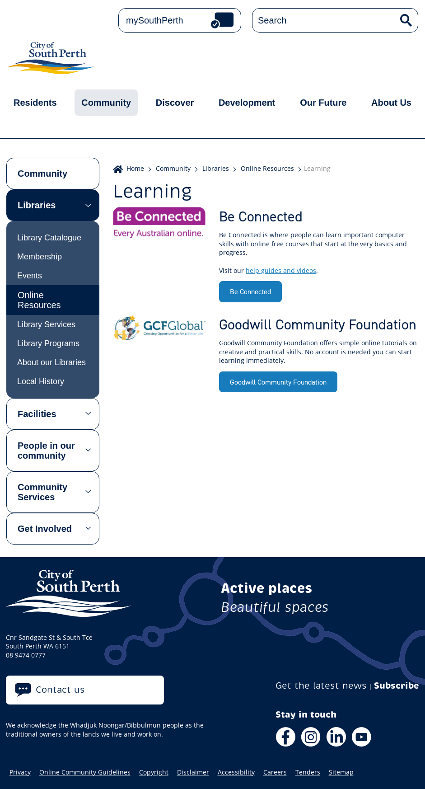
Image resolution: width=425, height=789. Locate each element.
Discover (175, 103)
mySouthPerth (154, 20)
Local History (40, 381)
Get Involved (45, 529)
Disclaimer (193, 772)
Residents (35, 103)
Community (106, 103)
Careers (275, 772)
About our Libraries (51, 362)
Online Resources (39, 300)
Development (247, 103)
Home (135, 168)
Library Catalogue (49, 237)
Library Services (46, 324)
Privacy (20, 772)
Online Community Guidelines (85, 772)
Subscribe (396, 685)
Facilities (37, 414)
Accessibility (236, 772)
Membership (39, 256)
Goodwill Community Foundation (278, 381)
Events (29, 275)
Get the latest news (321, 685)
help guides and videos (281, 270)
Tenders (307, 772)
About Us (391, 103)
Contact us (60, 689)
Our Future (323, 103)
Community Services (42, 492)
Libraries (37, 205)
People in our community (46, 450)
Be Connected (250, 291)
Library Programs (48, 343)
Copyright (153, 772)
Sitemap (341, 772)
